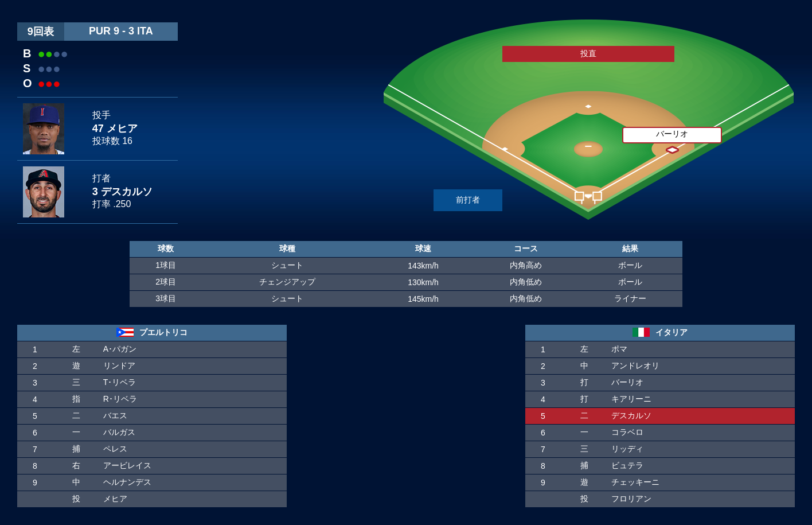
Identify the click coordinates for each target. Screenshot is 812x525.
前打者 (468, 199)
